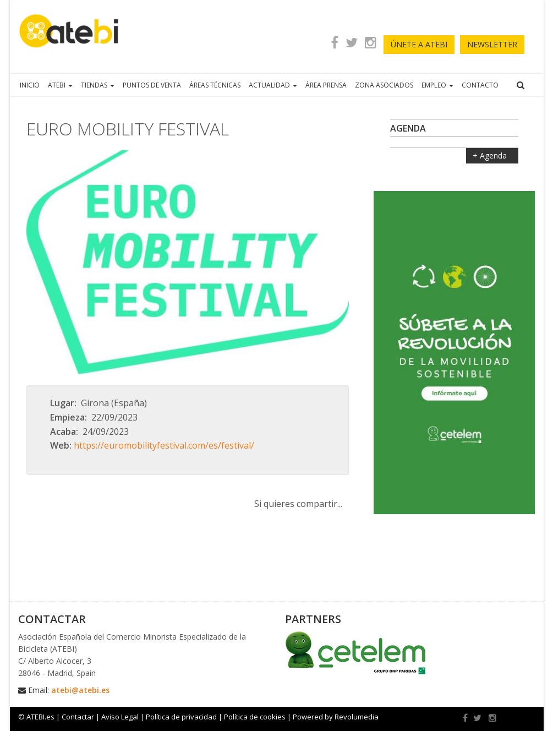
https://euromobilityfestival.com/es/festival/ (164, 445)
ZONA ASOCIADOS (384, 85)
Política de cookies (255, 717)
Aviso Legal (120, 717)
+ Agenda (491, 155)
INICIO (30, 85)
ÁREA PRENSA (326, 85)
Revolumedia (357, 717)
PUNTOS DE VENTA (152, 85)
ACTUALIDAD (273, 85)
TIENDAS (97, 85)
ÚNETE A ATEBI (419, 44)
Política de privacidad (181, 717)
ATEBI (60, 85)
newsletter (492, 44)
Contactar (78, 717)
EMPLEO (437, 85)
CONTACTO (480, 85)
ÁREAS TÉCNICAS (214, 85)
